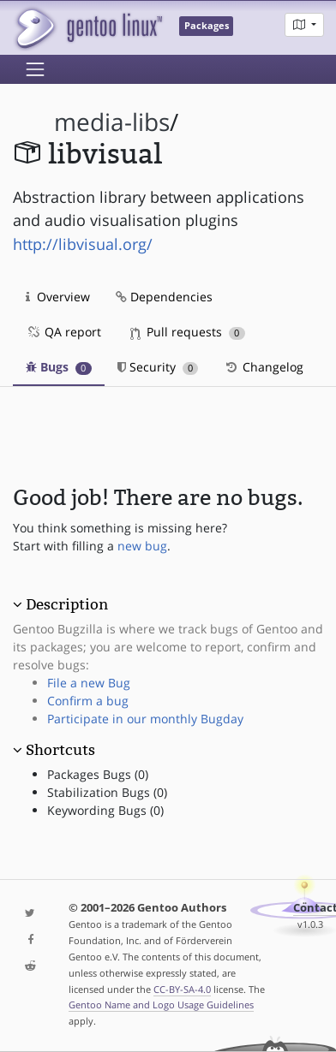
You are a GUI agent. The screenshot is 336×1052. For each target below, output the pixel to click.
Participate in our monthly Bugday (145, 718)
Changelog (263, 367)
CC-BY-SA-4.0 (182, 989)
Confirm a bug (88, 700)
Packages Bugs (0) (97, 774)
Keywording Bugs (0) (105, 810)
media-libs (112, 122)
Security (158, 367)
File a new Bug (88, 683)
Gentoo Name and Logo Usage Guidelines (161, 1004)
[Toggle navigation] (35, 69)
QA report (63, 332)
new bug (142, 546)
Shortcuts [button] (60, 749)
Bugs (59, 367)
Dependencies (164, 296)
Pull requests (187, 332)
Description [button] (67, 604)
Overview (58, 296)
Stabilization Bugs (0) (107, 792)
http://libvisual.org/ (83, 244)
